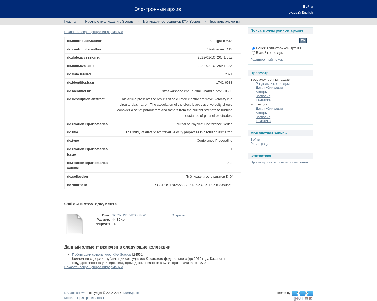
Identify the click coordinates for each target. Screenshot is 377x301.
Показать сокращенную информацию (93, 32)
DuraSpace (131, 293)
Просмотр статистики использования (280, 162)
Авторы (262, 92)
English (307, 12)
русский (295, 12)
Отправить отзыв (93, 298)
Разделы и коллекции (273, 84)
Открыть (178, 215)
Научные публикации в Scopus (109, 21)
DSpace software (76, 293)
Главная (70, 21)
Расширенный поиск (267, 59)
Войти (308, 6)
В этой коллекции (268, 53)
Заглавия (263, 96)
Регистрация (261, 144)
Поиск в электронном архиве (277, 48)
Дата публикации (269, 87)
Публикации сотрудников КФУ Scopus (171, 21)
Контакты (71, 298)
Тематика (263, 100)
